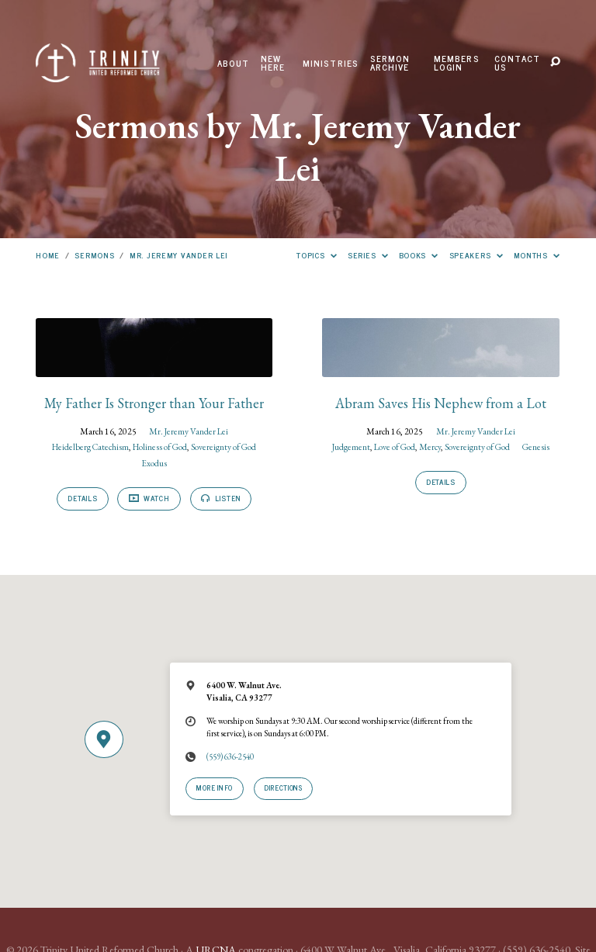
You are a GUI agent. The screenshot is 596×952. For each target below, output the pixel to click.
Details (82, 498)
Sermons (94, 254)
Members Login (457, 63)
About (233, 63)
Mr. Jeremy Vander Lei (178, 254)
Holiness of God (160, 446)
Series (368, 254)
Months (537, 254)
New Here (273, 63)
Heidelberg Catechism (90, 446)
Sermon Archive (390, 63)
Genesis (535, 446)
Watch (149, 498)
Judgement (351, 446)
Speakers (476, 254)
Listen (221, 498)
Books (419, 254)
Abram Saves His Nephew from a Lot (440, 403)
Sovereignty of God (223, 446)
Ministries (331, 63)
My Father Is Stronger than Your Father (154, 403)
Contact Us (517, 63)
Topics (316, 254)
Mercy (430, 446)
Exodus (154, 463)
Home (48, 254)
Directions (283, 787)
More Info (214, 787)
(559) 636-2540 (230, 756)
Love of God (394, 446)
